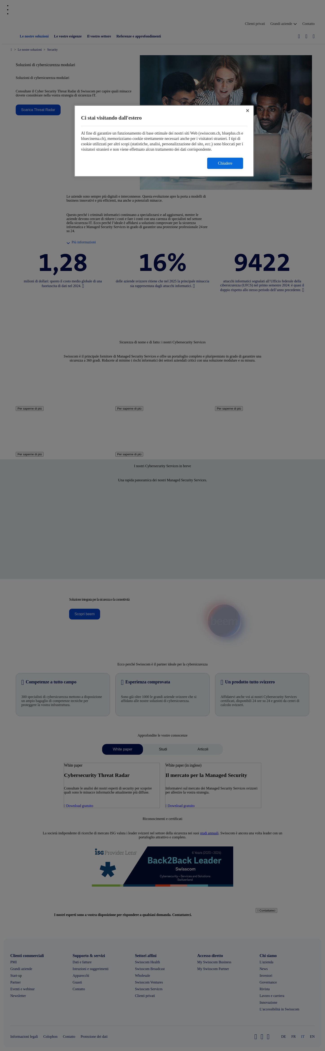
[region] (164, 141)
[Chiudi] (248, 111)
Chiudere (225, 163)
